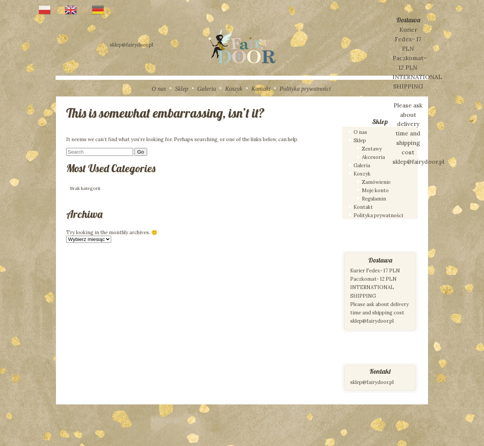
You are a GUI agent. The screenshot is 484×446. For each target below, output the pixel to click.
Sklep (181, 88)
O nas (159, 88)
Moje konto (375, 190)
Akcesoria (373, 157)
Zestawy (372, 149)
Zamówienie (376, 182)
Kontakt (261, 88)
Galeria (206, 88)
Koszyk (233, 88)
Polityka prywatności (305, 88)
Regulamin (374, 199)
